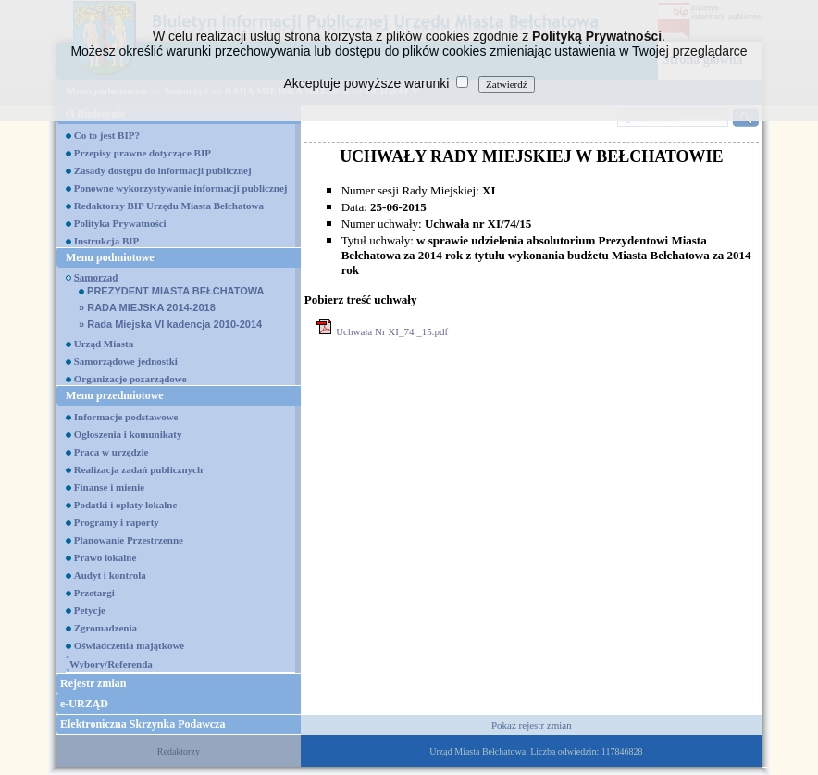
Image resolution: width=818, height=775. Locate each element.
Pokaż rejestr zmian (531, 725)
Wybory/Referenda (111, 663)
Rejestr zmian (93, 683)
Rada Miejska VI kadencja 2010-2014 (170, 324)
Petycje (89, 610)
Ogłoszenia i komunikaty (128, 434)
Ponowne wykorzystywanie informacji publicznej (181, 188)
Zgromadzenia (105, 627)
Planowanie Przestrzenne (128, 539)
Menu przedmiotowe (115, 395)
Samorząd (96, 276)
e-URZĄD (84, 703)
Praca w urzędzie (111, 451)
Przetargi (94, 592)
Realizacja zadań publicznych (138, 469)
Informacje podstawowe (126, 416)
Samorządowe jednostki (126, 361)
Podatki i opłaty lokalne (126, 504)
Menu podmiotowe (110, 257)
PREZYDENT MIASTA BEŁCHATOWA (172, 290)
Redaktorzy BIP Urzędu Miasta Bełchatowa (169, 205)
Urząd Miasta (103, 343)
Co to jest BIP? (107, 135)
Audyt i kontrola (110, 575)
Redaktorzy (178, 751)
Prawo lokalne (105, 557)
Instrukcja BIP (107, 240)
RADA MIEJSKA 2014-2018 (147, 307)
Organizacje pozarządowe (130, 378)
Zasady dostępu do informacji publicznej (163, 170)
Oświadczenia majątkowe (129, 645)
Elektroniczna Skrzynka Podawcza (142, 724)
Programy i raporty (116, 522)
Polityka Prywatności (120, 223)
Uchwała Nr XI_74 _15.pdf (392, 331)
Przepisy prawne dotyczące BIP (142, 152)
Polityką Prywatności (597, 36)
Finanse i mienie (109, 487)
